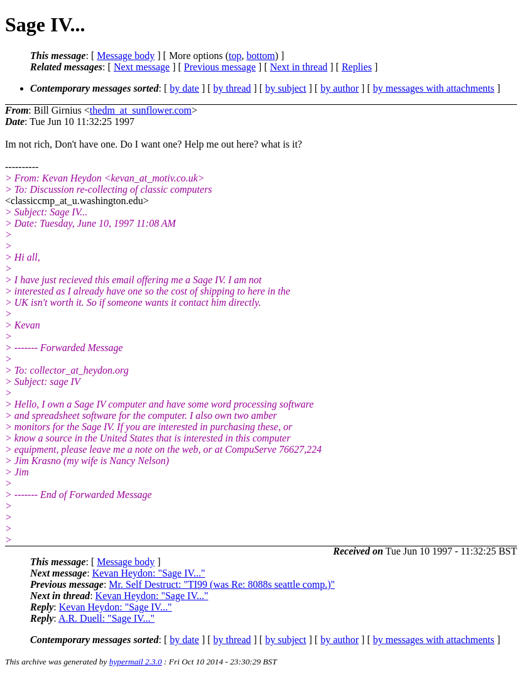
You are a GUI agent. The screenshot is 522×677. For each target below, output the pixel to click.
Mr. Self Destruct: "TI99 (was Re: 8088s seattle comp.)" (222, 584)
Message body (126, 55)
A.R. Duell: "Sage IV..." (106, 618)
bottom (260, 55)
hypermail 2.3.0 (135, 661)
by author (339, 88)
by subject (285, 88)
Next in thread (299, 67)
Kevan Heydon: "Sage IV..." (148, 573)
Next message (142, 67)
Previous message (220, 67)
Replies (357, 67)
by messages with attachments (433, 88)
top (235, 55)
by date (184, 88)
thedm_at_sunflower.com (141, 110)
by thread (232, 88)
